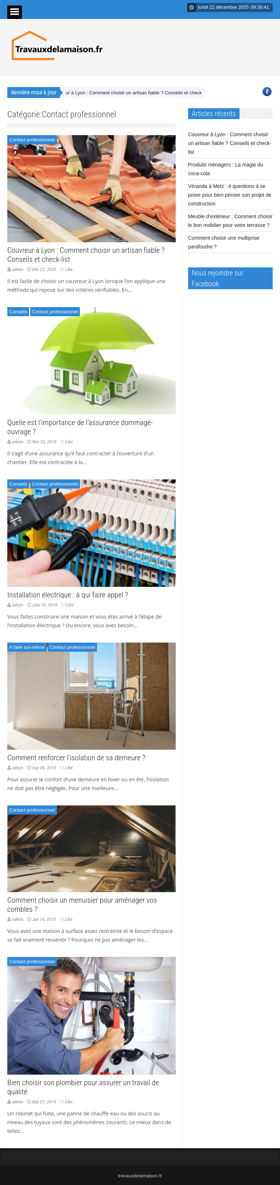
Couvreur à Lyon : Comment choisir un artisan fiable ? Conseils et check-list (132, 92)
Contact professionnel (32, 139)
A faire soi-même (27, 647)
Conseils (18, 311)
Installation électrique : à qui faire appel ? (67, 594)
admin (17, 269)
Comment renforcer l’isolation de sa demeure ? (76, 757)
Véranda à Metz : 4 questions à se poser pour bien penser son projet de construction (230, 195)
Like (66, 269)
